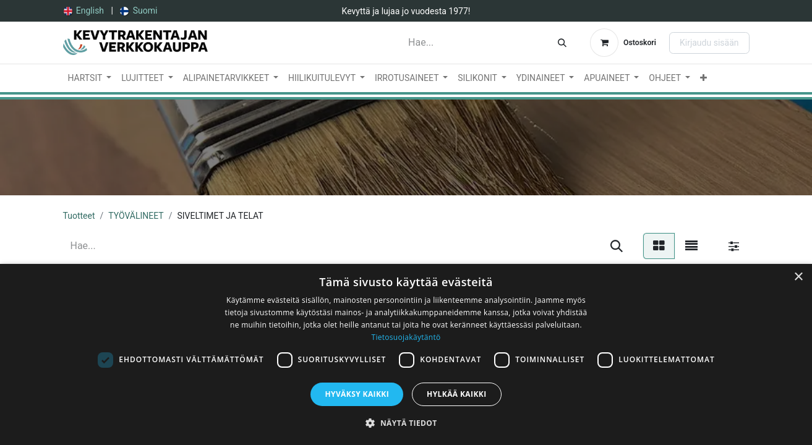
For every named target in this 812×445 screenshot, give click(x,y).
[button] (406, 422)
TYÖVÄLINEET (135, 216)
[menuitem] (84, 10)
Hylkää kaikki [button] (456, 394)
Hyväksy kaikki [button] (357, 394)
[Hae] (562, 42)
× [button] (798, 277)
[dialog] (406, 354)
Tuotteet (79, 216)
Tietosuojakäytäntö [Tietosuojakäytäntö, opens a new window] (405, 337)
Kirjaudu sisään (709, 43)
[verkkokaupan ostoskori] (623, 42)
